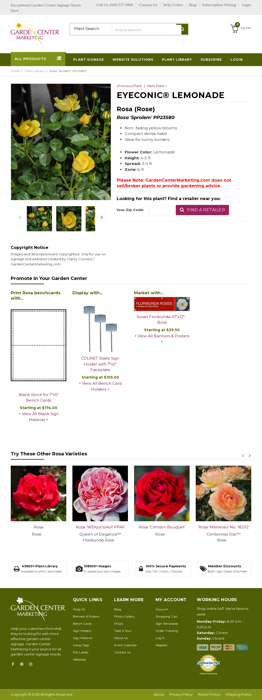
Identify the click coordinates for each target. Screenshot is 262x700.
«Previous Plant (129, 86)
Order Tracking (167, 631)
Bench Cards (82, 623)
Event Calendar (125, 645)
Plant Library (35, 71)
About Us (121, 638)
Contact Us (122, 652)
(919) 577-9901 (121, 5)
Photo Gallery (124, 616)
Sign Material (82, 638)
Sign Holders (82, 631)
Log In (160, 638)
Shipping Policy (238, 694)
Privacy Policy (181, 694)
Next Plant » (157, 86)
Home (15, 71)
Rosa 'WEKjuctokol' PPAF (100, 527)
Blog (117, 609)
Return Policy (209, 694)
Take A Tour (123, 631)
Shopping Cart (167, 616)
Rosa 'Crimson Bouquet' (162, 527)
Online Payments (208, 673)
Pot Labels (80, 652)
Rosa (38, 527)
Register (162, 645)
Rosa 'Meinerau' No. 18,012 (223, 527)
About (159, 694)
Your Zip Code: (130, 210)
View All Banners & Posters (163, 335)
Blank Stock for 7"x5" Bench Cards (39, 397)
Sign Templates (167, 623)
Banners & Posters (86, 616)
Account (162, 609)
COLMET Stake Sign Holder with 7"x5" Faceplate (100, 364)
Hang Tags (81, 645)
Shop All (79, 609)
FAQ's (118, 623)
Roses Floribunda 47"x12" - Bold (162, 319)
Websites (79, 659)
